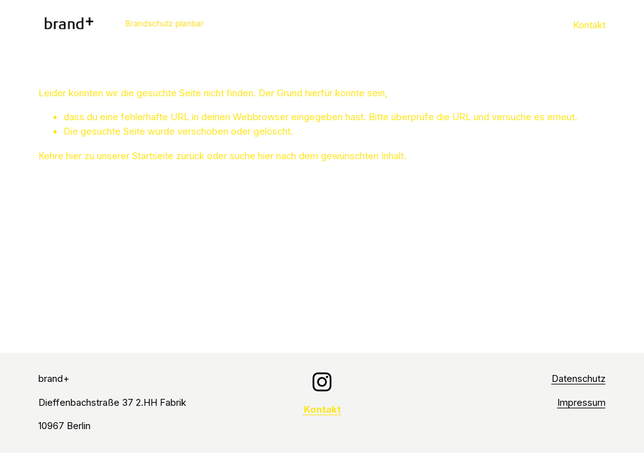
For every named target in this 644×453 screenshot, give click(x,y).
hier (74, 156)
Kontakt (589, 25)
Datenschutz (579, 378)
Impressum (581, 402)
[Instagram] (322, 382)
